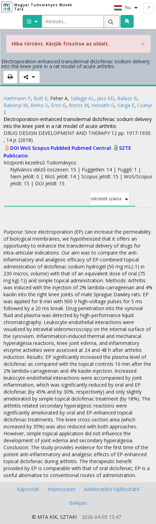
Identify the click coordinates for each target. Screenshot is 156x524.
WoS (26, 148)
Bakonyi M (15, 105)
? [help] (149, 8)
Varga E (125, 105)
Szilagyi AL (82, 98)
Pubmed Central (92, 148)
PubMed (61, 148)
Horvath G (102, 105)
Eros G (58, 105)
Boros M (79, 105)
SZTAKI (68, 517)
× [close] (143, 44)
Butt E (40, 98)
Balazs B (127, 98)
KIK (53, 517)
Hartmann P (17, 98)
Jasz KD (105, 98)
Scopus (41, 148)
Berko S (39, 105)
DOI (15, 148)
